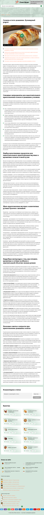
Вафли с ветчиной (12, 447)
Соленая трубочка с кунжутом (32, 411)
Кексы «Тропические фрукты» (13, 420)
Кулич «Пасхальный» (13, 429)
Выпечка (8, 14)
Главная (3, 14)
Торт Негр (10, 438)
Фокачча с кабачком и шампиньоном (33, 438)
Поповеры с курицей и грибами (33, 447)
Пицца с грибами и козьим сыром (34, 420)
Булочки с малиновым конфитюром (13, 411)
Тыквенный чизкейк (32, 429)
